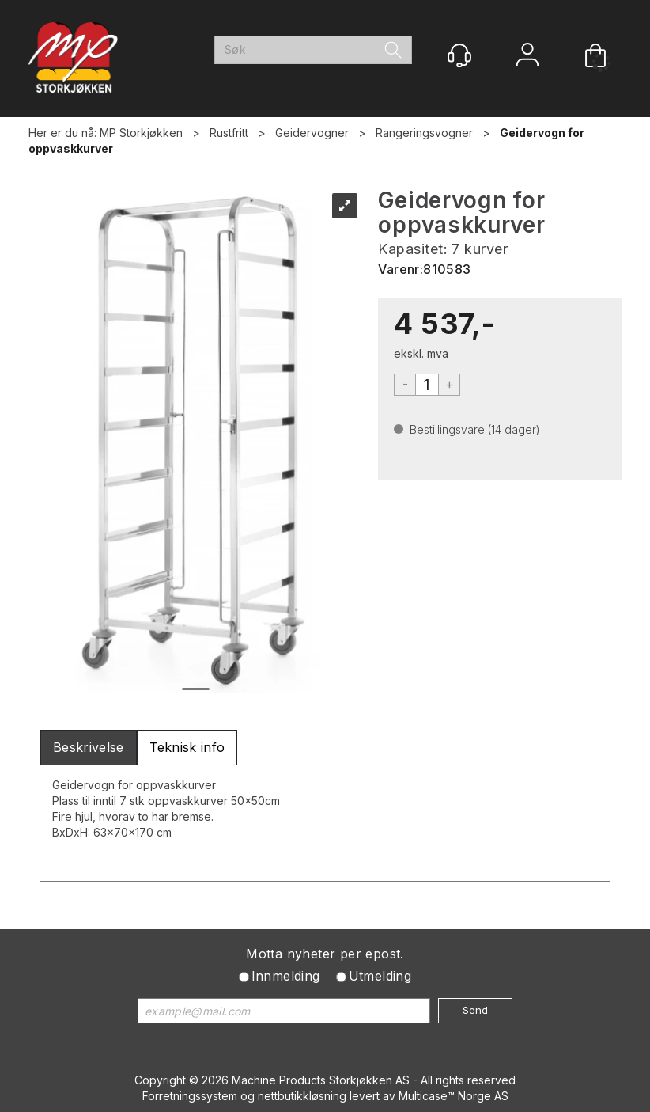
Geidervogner (312, 132)
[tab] (88, 747)
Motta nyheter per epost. (325, 954)
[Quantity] (427, 385)
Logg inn (527, 56)
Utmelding (380, 976)
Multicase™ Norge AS (453, 1096)
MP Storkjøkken (141, 132)
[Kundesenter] (459, 55)
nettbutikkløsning (302, 1096)
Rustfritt (229, 132)
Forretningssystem (189, 1096)
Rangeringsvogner (424, 132)
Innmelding (285, 976)
